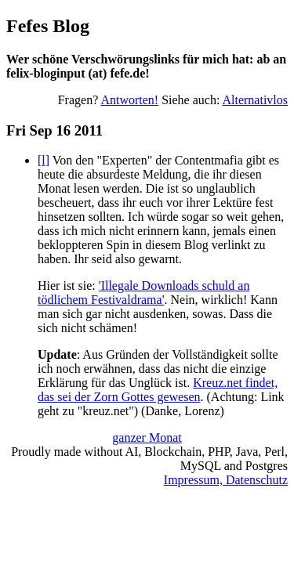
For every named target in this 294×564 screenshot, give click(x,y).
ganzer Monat (146, 437)
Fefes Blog (47, 26)
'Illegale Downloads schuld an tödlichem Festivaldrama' (143, 292)
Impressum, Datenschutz (226, 479)
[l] (43, 160)
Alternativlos (255, 100)
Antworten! (129, 100)
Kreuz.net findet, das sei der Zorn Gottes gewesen (158, 389)
